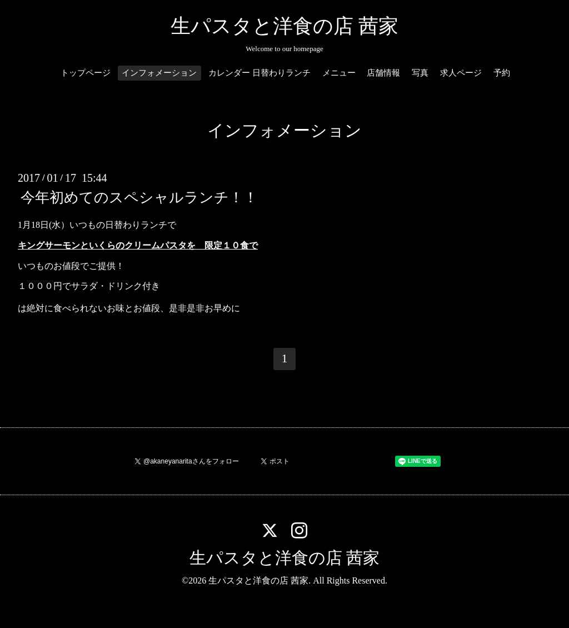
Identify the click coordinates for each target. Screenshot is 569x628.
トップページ (86, 72)
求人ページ (461, 72)
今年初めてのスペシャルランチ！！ (139, 198)
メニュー (339, 72)
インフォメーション (159, 72)
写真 (420, 72)
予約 (501, 72)
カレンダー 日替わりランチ (259, 72)
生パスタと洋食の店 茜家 (284, 26)
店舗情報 (383, 72)
